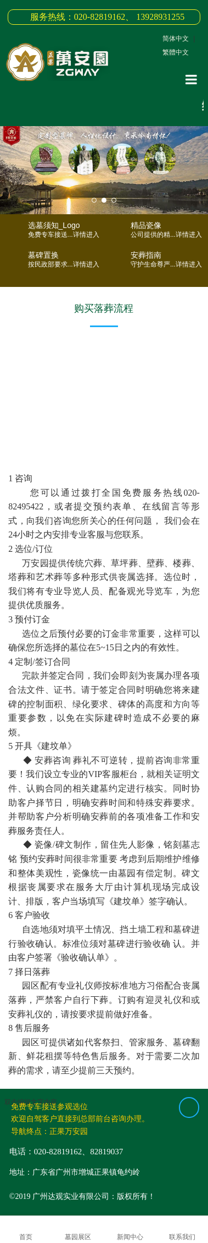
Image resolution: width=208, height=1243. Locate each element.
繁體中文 (175, 52)
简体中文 (175, 38)
